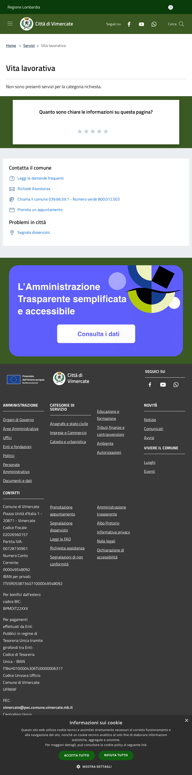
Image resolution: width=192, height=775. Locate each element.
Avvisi (149, 438)
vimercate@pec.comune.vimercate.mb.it (38, 707)
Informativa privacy (113, 532)
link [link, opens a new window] (144, 745)
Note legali (106, 541)
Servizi (29, 45)
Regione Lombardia (24, 7)
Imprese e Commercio (68, 433)
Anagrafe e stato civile (69, 424)
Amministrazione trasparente (111, 510)
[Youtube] (139, 23)
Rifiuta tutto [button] (116, 755)
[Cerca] (181, 24)
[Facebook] (127, 23)
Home (11, 45)
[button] (96, 766)
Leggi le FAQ (60, 539)
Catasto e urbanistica (68, 442)
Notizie (150, 420)
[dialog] (96, 745)
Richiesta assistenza (67, 548)
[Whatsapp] (152, 23)
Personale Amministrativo (16, 468)
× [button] (186, 721)
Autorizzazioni (109, 452)
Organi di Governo (18, 420)
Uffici (7, 438)
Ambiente (105, 443)
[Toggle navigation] (10, 23)
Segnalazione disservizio (61, 526)
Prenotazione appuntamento (62, 510)
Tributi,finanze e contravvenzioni (110, 430)
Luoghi (150, 462)
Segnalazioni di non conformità (66, 560)
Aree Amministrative (20, 429)
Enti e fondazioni (17, 447)
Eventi (149, 471)
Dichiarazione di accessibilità (110, 553)
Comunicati (153, 429)
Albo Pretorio (108, 523)
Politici (8, 456)
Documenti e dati (17, 481)
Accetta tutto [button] (76, 755)
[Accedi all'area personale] (171, 7)
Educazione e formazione (108, 414)
